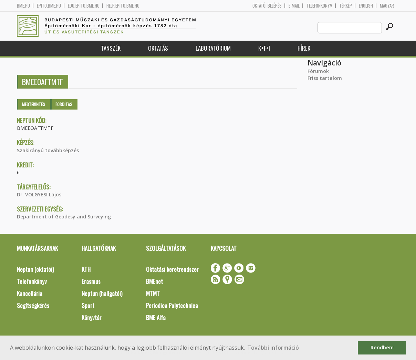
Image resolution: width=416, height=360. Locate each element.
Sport (88, 305)
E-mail (294, 5)
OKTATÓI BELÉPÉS (267, 5)
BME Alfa (156, 317)
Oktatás (158, 48)
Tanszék (111, 48)
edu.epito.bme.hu (84, 5)
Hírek (304, 48)
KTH (86, 269)
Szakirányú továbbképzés (48, 150)
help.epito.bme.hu (122, 5)
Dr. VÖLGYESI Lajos (39, 194)
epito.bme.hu (49, 5)
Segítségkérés (33, 305)
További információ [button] (273, 347)
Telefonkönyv (319, 5)
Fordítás (63, 104)
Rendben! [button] (382, 347)
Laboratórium (213, 48)
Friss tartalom (325, 78)
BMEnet (154, 281)
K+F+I (264, 48)
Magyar (387, 5)
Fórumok (318, 71)
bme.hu (23, 5)
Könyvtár (92, 317)
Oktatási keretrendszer (172, 269)
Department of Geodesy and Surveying (64, 216)
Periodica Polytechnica (172, 305)
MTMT (153, 293)
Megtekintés (33, 104)
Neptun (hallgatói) (102, 293)
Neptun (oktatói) (35, 269)
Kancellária (29, 293)
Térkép (345, 5)
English (366, 5)
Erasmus (91, 281)
